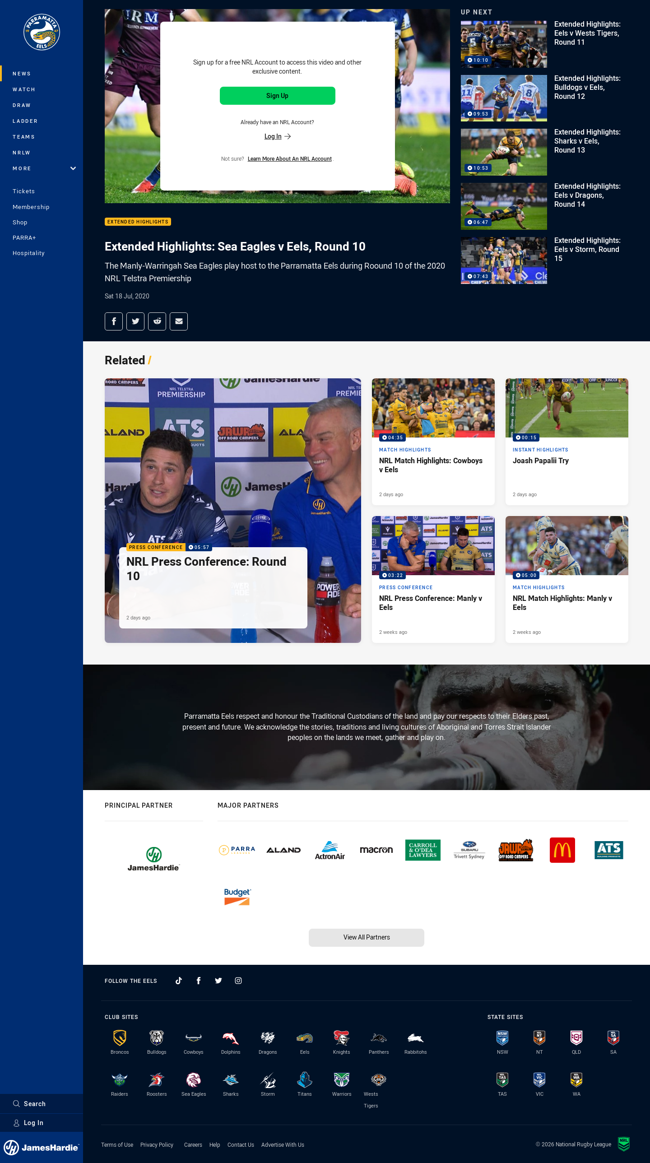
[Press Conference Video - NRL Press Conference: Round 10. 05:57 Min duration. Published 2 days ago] (233, 510)
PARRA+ (24, 237)
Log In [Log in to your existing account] (278, 136)
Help (214, 1144)
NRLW (22, 152)
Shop (20, 222)
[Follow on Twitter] (218, 980)
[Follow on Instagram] (238, 980)
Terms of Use (117, 1144)
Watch (24, 89)
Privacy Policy (156, 1144)
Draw (22, 105)
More (44, 168)
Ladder (25, 120)
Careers (193, 1144)
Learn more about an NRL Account (290, 158)
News (22, 73)
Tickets (24, 191)
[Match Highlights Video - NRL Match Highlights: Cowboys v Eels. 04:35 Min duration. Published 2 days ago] (433, 441)
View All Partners (367, 937)
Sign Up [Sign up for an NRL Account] (277, 95)
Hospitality (29, 253)
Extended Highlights (137, 222)
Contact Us (241, 1144)
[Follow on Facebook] (198, 980)
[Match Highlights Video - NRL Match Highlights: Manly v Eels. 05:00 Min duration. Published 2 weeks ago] (567, 579)
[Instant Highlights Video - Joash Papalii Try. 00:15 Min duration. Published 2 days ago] (567, 441)
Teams (24, 136)
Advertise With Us (282, 1144)
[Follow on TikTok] (178, 980)
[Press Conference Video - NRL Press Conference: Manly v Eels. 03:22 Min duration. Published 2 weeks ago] (433, 579)
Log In (28, 1122)
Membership (31, 207)
